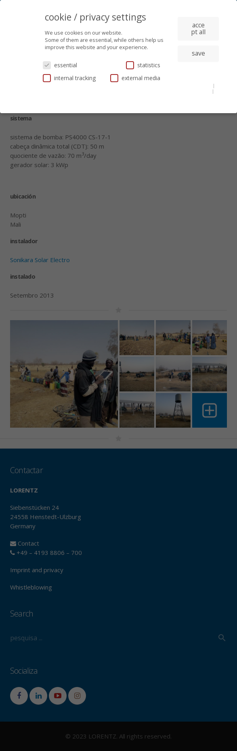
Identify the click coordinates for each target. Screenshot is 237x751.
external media (135, 78)
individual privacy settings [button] (198, 73)
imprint (198, 97)
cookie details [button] (196, 85)
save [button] (198, 53)
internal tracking (69, 78)
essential (60, 65)
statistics (143, 65)
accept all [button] (198, 29)
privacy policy (196, 91)
